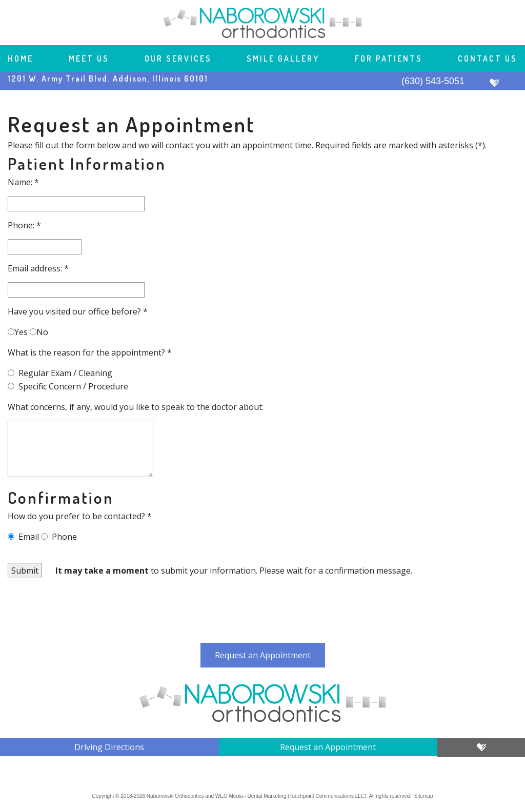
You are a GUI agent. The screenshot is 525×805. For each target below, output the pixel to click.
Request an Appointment (263, 655)
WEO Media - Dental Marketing (250, 796)
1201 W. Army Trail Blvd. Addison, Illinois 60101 (108, 78)
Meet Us (89, 58)
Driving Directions (109, 747)
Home (20, 58)
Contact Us (487, 58)
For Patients (388, 58)
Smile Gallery (283, 58)
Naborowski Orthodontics (175, 796)
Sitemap (423, 796)
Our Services (178, 58)
